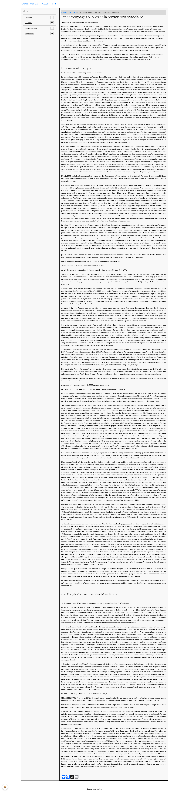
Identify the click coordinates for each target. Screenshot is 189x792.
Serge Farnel (29, 34)
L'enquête (73, 12)
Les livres (28, 23)
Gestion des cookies (94, 789)
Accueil (45, 4)
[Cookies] (5, 787)
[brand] (30, 3)
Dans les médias (31, 28)
